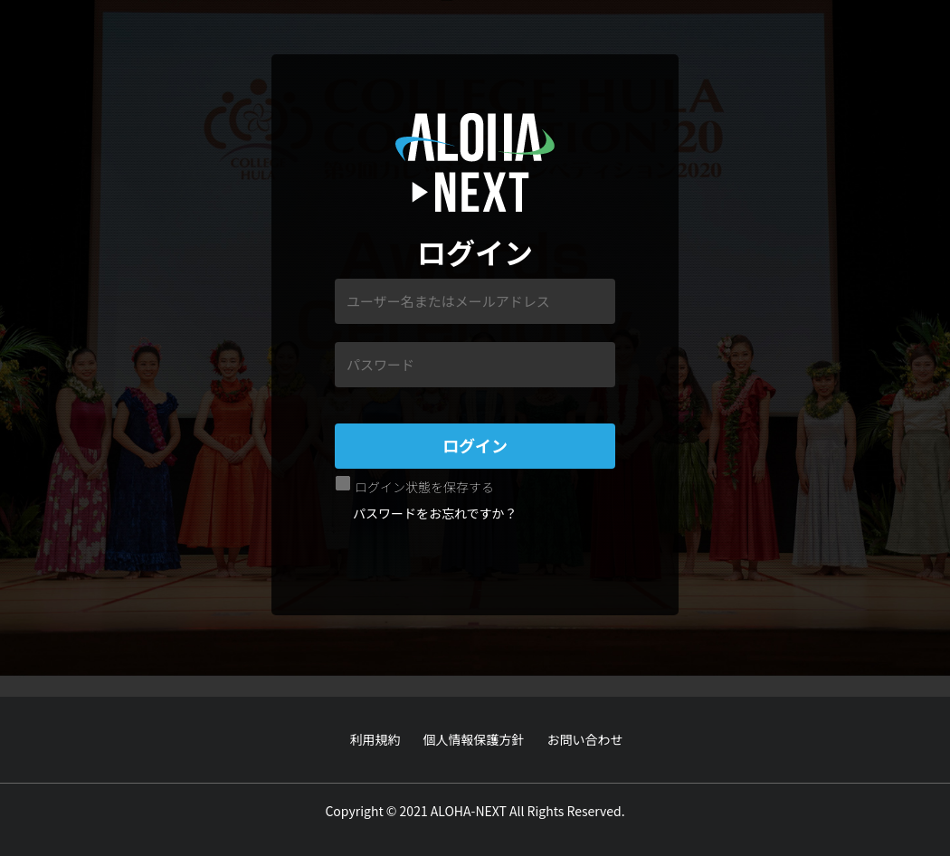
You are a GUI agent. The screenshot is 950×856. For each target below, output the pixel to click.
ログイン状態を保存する (424, 487)
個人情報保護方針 (474, 739)
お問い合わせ (585, 739)
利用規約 (375, 739)
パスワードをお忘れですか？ (435, 513)
